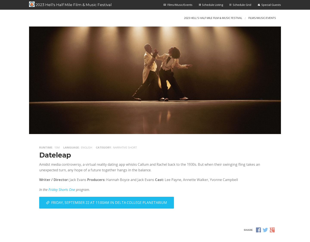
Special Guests (271, 5)
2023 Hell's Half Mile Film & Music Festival (70, 4)
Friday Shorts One (61, 189)
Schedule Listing (212, 5)
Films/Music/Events (179, 5)
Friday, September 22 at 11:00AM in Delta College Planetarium (109, 202)
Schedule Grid (242, 5)
